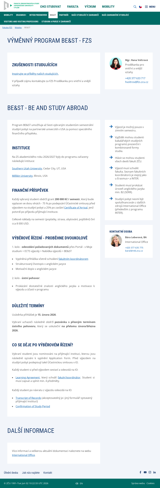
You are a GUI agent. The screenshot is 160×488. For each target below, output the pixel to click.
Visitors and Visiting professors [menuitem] (21, 21)
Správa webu (138, 483)
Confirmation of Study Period (33, 406)
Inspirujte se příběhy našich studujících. (35, 73)
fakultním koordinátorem (73, 259)
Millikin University (22, 176)
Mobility (18, 27)
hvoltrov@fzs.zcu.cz (136, 82)
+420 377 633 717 (135, 78)
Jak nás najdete (31, 472)
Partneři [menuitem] (63, 15)
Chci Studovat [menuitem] (50, 6)
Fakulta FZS (7, 27)
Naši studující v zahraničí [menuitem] (85, 15)
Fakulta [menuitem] (72, 6)
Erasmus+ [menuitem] (21, 15)
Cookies (151, 483)
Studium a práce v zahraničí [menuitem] (56, 21)
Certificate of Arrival (76, 207)
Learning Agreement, (28, 377)
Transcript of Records (28, 398)
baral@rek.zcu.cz (134, 250)
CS (77, 483)
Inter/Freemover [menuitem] (38, 15)
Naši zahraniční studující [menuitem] (115, 15)
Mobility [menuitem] (108, 6)
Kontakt (47, 472)
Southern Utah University (27, 168)
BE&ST (27, 27)
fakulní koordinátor (69, 377)
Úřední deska (11, 472)
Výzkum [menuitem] (90, 6)
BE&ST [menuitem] (53, 15)
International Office (23, 455)
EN (81, 483)
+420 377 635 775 (134, 247)
